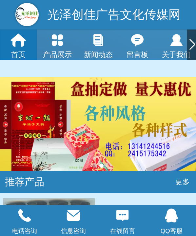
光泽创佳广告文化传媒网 (114, 14)
